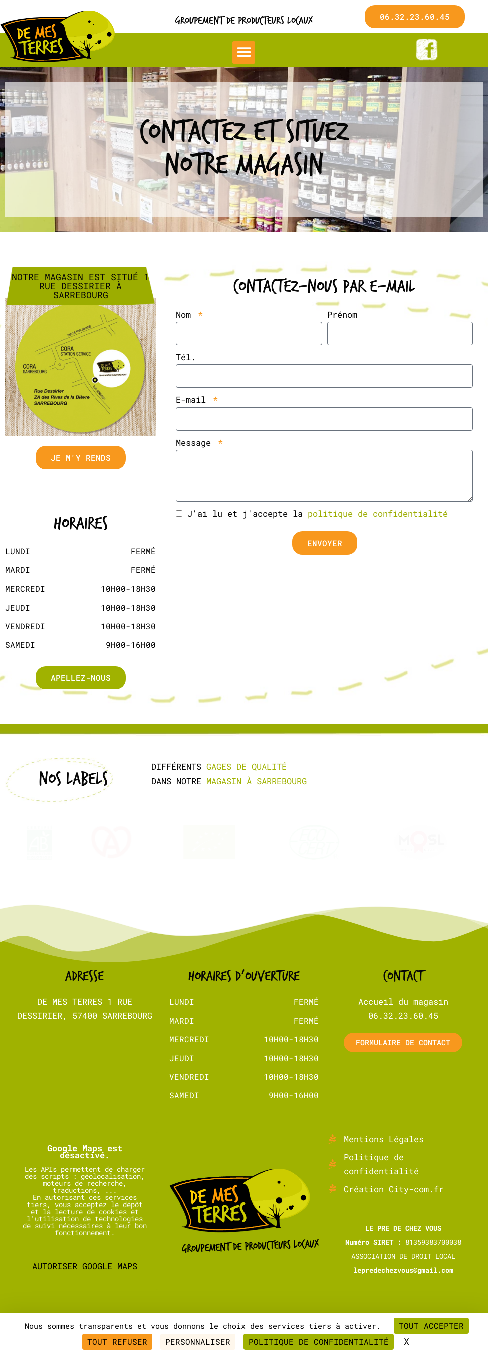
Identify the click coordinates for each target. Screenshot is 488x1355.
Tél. (186, 357)
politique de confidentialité (378, 513)
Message (196, 442)
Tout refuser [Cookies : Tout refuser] (117, 1341)
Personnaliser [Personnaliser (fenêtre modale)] (197, 1341)
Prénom (342, 314)
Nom (186, 314)
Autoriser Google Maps (84, 1247)
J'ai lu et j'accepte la (317, 513)
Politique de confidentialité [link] (319, 1341)
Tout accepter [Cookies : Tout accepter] (431, 1325)
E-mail (193, 399)
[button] (243, 52)
